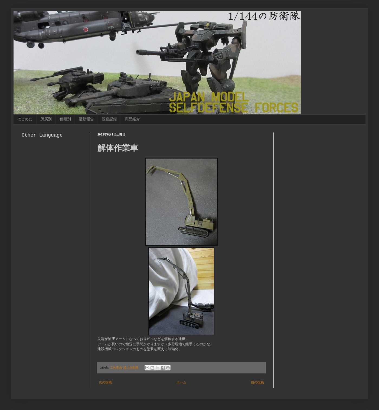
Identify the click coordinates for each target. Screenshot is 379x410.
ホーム (181, 382)
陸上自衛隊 (130, 367)
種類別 (65, 119)
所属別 (46, 119)
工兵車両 (116, 367)
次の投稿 (105, 382)
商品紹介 (132, 119)
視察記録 (109, 119)
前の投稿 (257, 382)
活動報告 (86, 119)
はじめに (24, 119)
